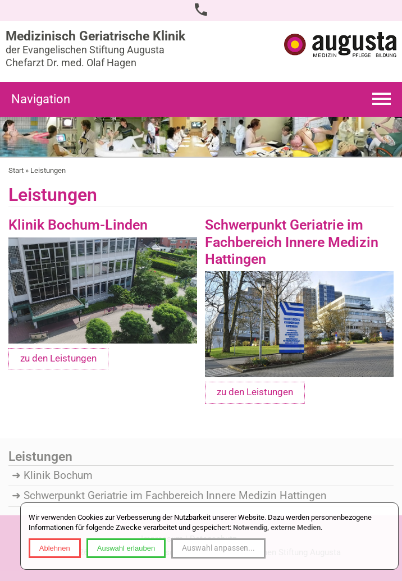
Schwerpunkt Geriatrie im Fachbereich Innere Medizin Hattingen (175, 495)
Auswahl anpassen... (218, 547)
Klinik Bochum (58, 475)
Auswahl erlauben (126, 548)
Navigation (40, 99)
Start (16, 170)
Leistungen (48, 170)
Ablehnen (54, 548)
